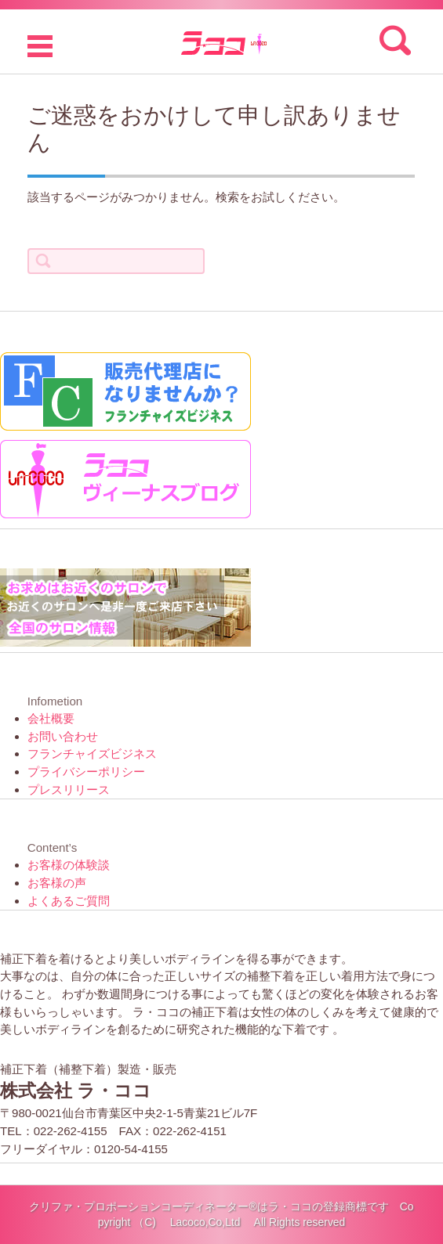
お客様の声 (56, 882)
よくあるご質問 (68, 900)
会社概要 (50, 718)
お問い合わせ (62, 736)
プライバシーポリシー (86, 771)
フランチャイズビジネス (92, 753)
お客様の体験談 (68, 864)
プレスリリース (68, 789)
